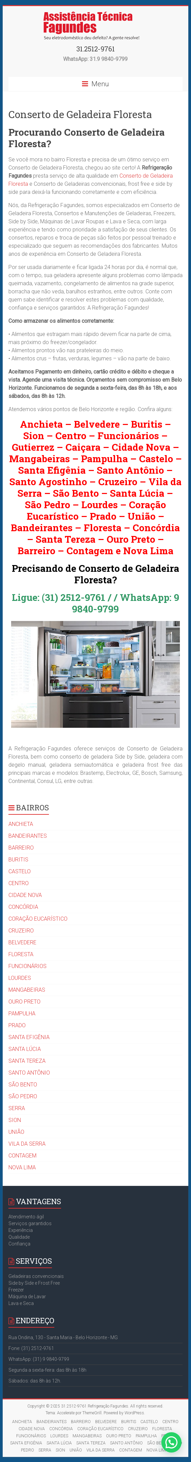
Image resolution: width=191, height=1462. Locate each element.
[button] (172, 1443)
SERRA (16, 1108)
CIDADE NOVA (25, 895)
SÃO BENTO (22, 1084)
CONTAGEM (22, 1155)
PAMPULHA (21, 1013)
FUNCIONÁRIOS (27, 966)
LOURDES (19, 978)
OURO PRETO (24, 1001)
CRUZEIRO (21, 930)
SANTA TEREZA (27, 1061)
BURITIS (18, 859)
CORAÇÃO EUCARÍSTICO (37, 919)
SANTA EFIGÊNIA (29, 1037)
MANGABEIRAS (26, 990)
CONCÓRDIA (23, 907)
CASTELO (19, 871)
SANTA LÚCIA (24, 1049)
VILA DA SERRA (27, 1144)
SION (14, 1120)
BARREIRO (21, 848)
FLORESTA (20, 954)
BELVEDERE (22, 942)
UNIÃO (16, 1132)
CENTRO (18, 883)
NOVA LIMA (22, 1167)
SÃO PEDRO (22, 1096)
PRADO (17, 1025)
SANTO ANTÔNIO (29, 1073)
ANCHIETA (20, 824)
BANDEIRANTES (27, 836)
